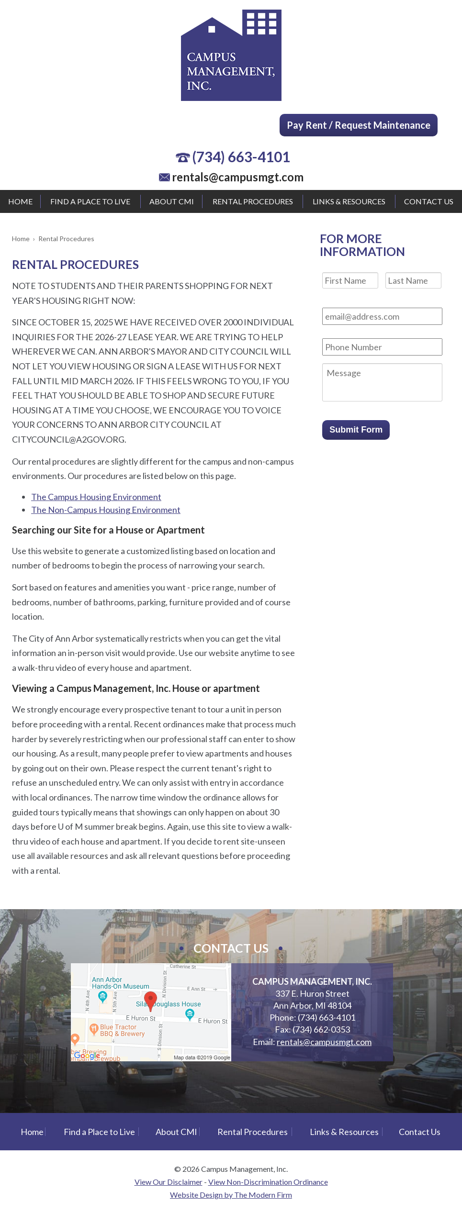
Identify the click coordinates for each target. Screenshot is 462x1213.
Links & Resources (349, 201)
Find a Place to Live (90, 201)
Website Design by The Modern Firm (231, 1194)
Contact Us (428, 201)
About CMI (171, 201)
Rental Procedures (253, 201)
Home (20, 201)
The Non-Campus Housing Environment (105, 509)
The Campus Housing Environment (96, 496)
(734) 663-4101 (241, 156)
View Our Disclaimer (169, 1181)
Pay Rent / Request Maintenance (358, 125)
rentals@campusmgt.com (238, 177)
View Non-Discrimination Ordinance (268, 1181)
